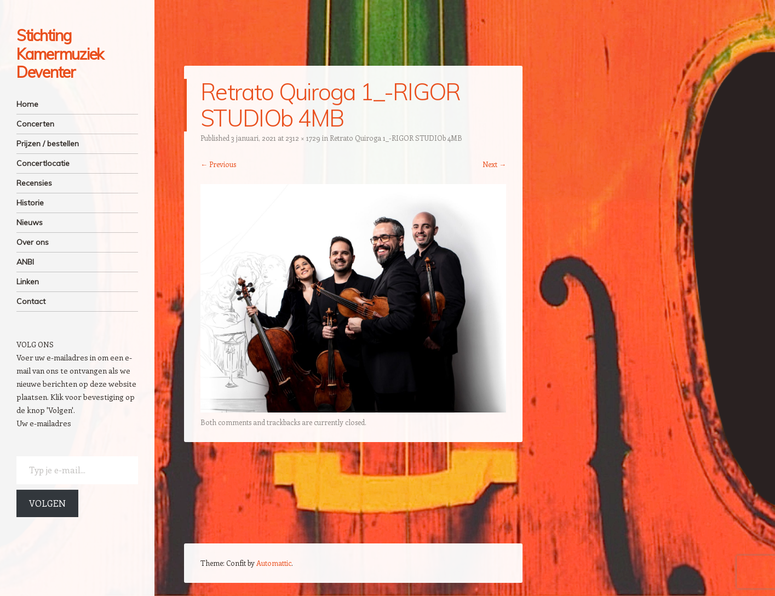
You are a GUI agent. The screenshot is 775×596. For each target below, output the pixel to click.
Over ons (32, 242)
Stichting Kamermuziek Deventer (60, 54)
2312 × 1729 (302, 137)
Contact (30, 301)
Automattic (273, 563)
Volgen (47, 503)
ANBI (25, 262)
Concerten (35, 124)
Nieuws (29, 222)
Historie (30, 203)
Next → (494, 164)
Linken (27, 281)
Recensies (34, 183)
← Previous (218, 164)
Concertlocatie (43, 163)
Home (27, 104)
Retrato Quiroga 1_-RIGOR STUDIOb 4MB (396, 137)
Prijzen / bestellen (47, 143)
